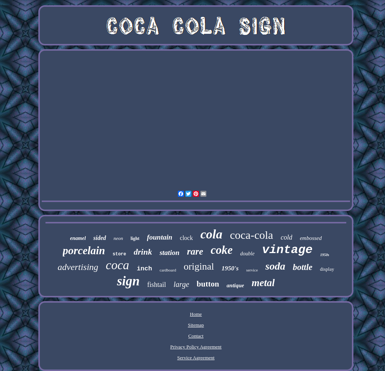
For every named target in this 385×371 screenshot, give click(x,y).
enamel (78, 238)
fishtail (156, 284)
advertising (78, 267)
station (169, 252)
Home (196, 314)
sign (128, 281)
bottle (302, 267)
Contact (195, 336)
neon (118, 238)
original (198, 266)
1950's (229, 268)
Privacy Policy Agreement (195, 347)
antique (235, 285)
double (247, 253)
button (208, 283)
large (181, 284)
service (252, 270)
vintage (287, 250)
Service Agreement (195, 357)
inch (144, 268)
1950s (324, 255)
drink (143, 251)
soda (275, 266)
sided (99, 238)
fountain (160, 237)
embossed (310, 238)
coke (222, 249)
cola (211, 234)
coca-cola (251, 235)
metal (263, 282)
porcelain (84, 250)
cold (286, 237)
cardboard (167, 270)
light (134, 238)
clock (186, 238)
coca (117, 265)
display (327, 269)
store (119, 254)
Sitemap (196, 325)
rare (195, 251)
